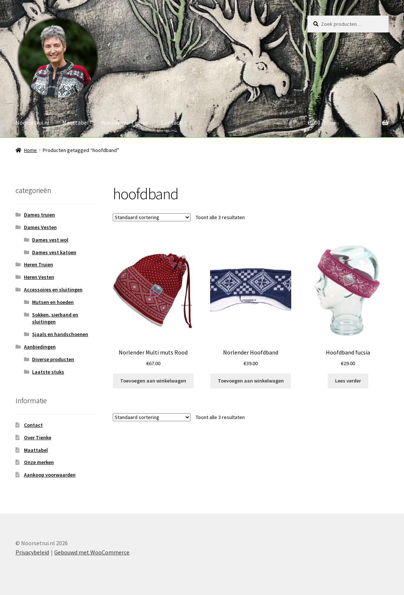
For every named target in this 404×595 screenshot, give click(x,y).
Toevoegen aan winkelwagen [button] (153, 380)
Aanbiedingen (40, 346)
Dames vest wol (50, 239)
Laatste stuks (48, 372)
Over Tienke (37, 437)
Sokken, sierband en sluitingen (55, 318)
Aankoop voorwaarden (50, 474)
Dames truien (39, 214)
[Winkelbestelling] (152, 217)
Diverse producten (53, 359)
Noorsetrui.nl (32, 122)
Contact (171, 122)
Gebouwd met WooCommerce (91, 552)
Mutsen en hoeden (53, 302)
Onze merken (39, 462)
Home (30, 150)
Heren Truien (38, 264)
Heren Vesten (39, 277)
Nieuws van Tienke (125, 122)
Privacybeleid (32, 552)
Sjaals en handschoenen (60, 334)
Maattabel (75, 122)
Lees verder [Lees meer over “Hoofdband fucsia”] (348, 380)
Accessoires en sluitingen (53, 289)
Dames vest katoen (54, 252)
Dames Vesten (40, 227)
